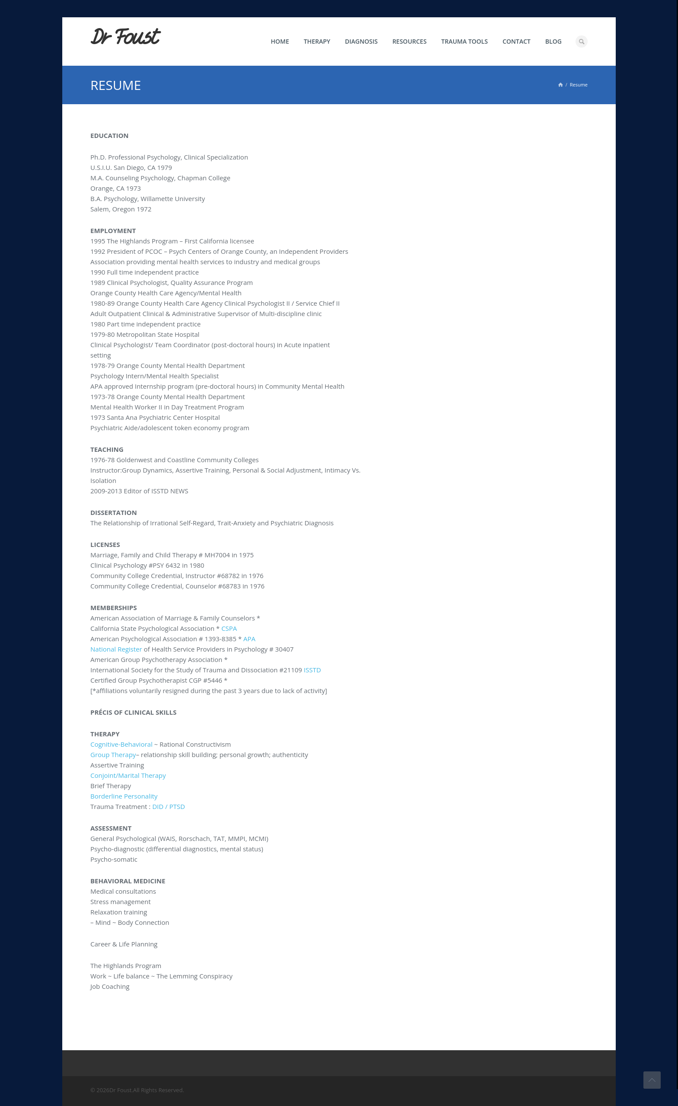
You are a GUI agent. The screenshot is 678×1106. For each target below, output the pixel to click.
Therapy (317, 41)
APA (249, 638)
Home (280, 41)
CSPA (229, 628)
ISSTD (312, 669)
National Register (116, 649)
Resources (409, 41)
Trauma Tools (464, 41)
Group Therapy (113, 754)
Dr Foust (123, 37)
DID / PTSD (168, 806)
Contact (516, 41)
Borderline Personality (123, 796)
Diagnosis (361, 41)
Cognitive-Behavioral (121, 744)
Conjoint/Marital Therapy (128, 775)
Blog (553, 41)
